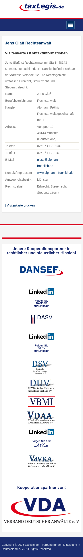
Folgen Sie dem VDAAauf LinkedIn (41, 444)
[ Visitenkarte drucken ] (21, 205)
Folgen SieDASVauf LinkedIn (41, 348)
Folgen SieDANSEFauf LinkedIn (41, 303)
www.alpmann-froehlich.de (55, 172)
